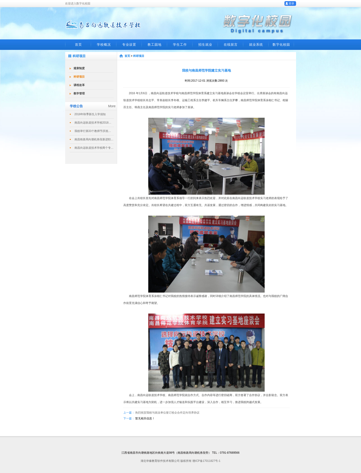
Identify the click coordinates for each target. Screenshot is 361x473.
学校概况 (104, 44)
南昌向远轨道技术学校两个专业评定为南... (94, 147)
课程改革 (79, 85)
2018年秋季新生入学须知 (90, 114)
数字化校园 (281, 44)
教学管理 (79, 93)
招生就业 (205, 44)
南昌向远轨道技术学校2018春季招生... (94, 122)
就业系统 (256, 44)
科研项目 (79, 76)
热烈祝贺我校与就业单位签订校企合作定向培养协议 (167, 412)
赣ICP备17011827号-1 (206, 461)
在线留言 (231, 44)
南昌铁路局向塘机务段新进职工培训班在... (94, 139)
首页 (78, 44)
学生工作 (180, 44)
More (112, 106)
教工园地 (155, 44)
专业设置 (129, 44)
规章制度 (79, 68)
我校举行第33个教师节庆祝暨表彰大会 (94, 131)
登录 (291, 3)
